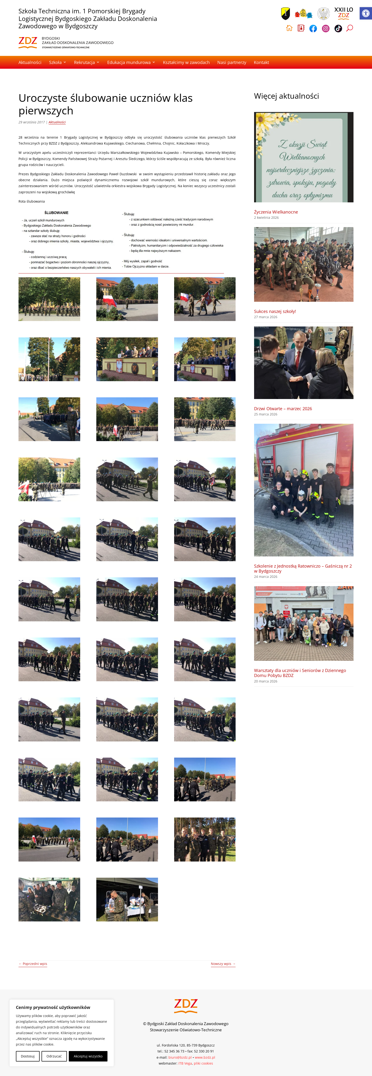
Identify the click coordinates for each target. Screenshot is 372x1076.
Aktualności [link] (30, 62)
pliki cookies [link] (203, 1063)
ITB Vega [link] (185, 1063)
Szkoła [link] (55, 62)
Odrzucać (54, 1056)
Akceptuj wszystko (88, 1056)
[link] (366, 13)
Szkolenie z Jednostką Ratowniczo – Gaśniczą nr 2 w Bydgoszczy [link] (303, 568)
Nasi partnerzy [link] (231, 62)
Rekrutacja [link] (84, 62)
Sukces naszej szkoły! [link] (275, 311)
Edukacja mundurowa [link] (129, 62)
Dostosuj (28, 1056)
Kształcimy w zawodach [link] (186, 62)
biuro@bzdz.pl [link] (180, 1057)
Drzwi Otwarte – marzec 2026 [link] (283, 408)
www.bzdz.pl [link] (205, 1057)
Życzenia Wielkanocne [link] (276, 212)
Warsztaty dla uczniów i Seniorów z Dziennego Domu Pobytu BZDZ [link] (300, 672)
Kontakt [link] (261, 62)
